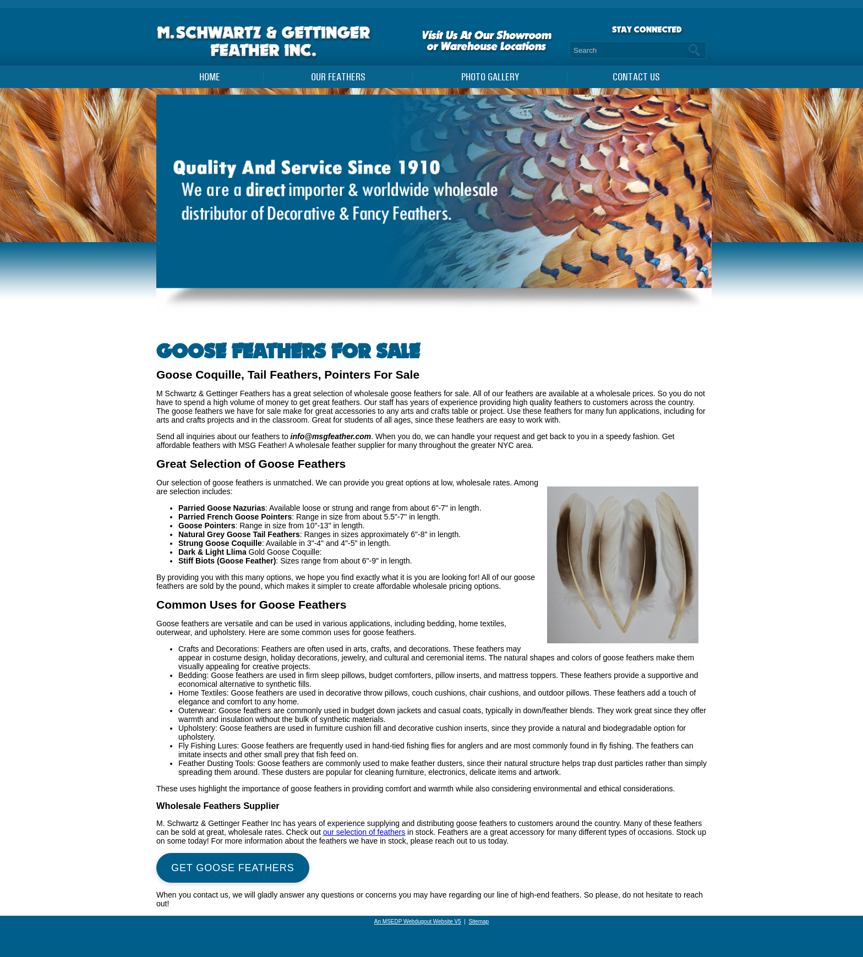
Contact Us (636, 77)
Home (209, 77)
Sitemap (478, 921)
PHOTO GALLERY (490, 77)
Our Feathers (338, 77)
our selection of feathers (364, 832)
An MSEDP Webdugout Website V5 (417, 921)
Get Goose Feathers (232, 867)
